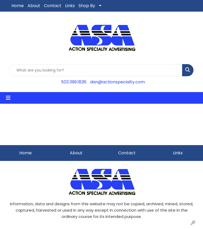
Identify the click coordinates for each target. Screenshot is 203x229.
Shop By (87, 6)
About (33, 6)
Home (17, 6)
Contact (52, 6)
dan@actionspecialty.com (117, 82)
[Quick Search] (96, 70)
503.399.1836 (73, 82)
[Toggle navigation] (8, 98)
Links (70, 6)
